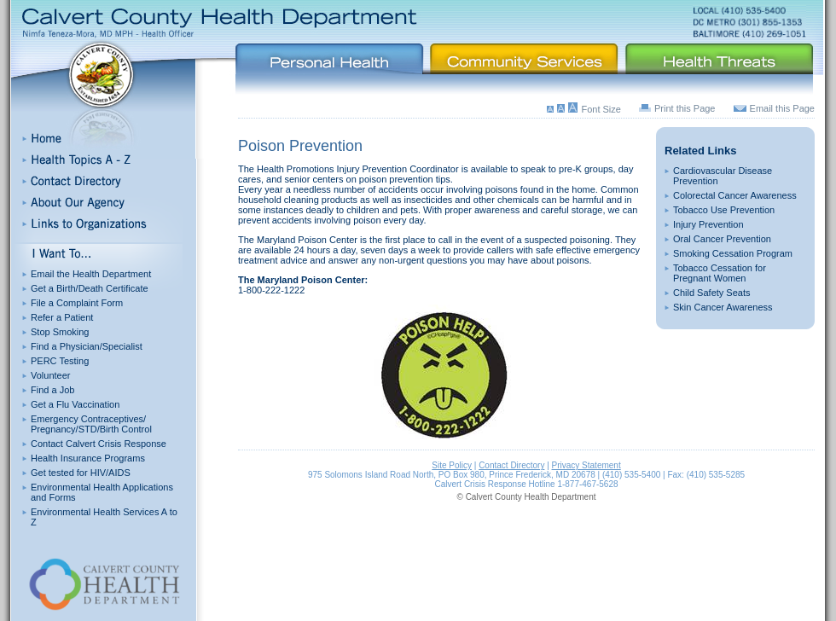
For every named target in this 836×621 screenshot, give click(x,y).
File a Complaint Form (77, 303)
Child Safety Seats (712, 292)
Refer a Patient (62, 317)
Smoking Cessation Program (732, 253)
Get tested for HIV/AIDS (81, 472)
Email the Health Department (91, 274)
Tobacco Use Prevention (724, 210)
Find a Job (52, 390)
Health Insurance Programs (88, 458)
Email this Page (782, 108)
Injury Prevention (708, 224)
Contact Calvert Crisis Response (98, 443)
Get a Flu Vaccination (75, 404)
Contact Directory (511, 465)
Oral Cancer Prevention (722, 239)
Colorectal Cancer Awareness (735, 195)
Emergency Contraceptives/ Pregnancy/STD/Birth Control (91, 424)
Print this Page (685, 108)
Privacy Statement (586, 465)
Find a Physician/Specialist (86, 346)
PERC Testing (60, 361)
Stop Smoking (60, 332)
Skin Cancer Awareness (723, 307)
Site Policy (452, 465)
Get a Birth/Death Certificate (89, 288)
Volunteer (50, 375)
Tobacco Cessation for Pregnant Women (719, 273)
